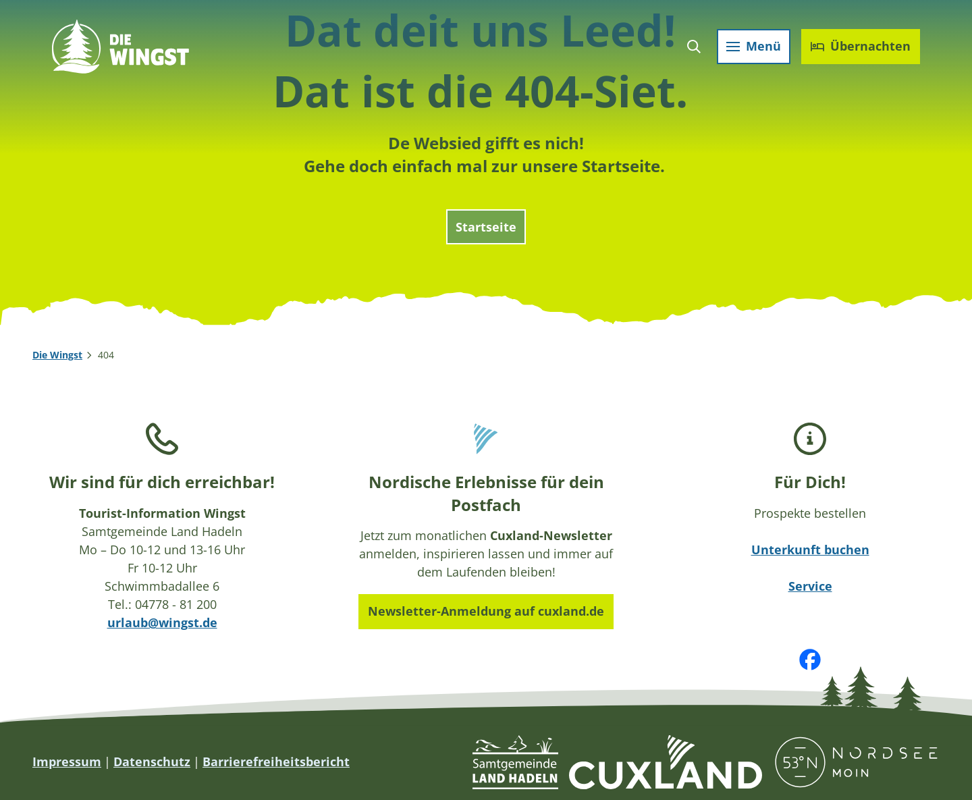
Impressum (66, 761)
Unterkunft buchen (810, 549)
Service (810, 586)
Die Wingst (57, 354)
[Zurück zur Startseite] (122, 49)
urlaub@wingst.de (162, 622)
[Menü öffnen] (751, 48)
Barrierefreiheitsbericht (276, 761)
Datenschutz (151, 761)
